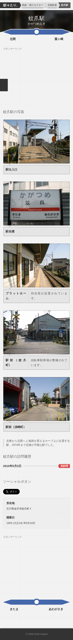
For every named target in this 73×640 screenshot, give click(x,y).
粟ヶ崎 (59, 39)
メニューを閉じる (4, 85)
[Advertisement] (36, 77)
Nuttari (43, 634)
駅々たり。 (9, 5)
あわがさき (56, 609)
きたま (14, 609)
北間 (13, 39)
